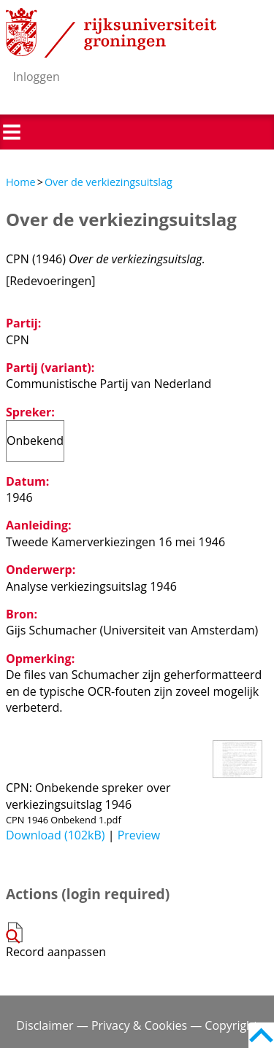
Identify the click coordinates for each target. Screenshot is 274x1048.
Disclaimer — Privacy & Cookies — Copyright (136, 1025)
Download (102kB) (55, 835)
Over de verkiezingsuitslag (108, 182)
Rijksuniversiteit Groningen (111, 33)
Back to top (261, 1035)
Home (21, 182)
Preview (139, 835)
